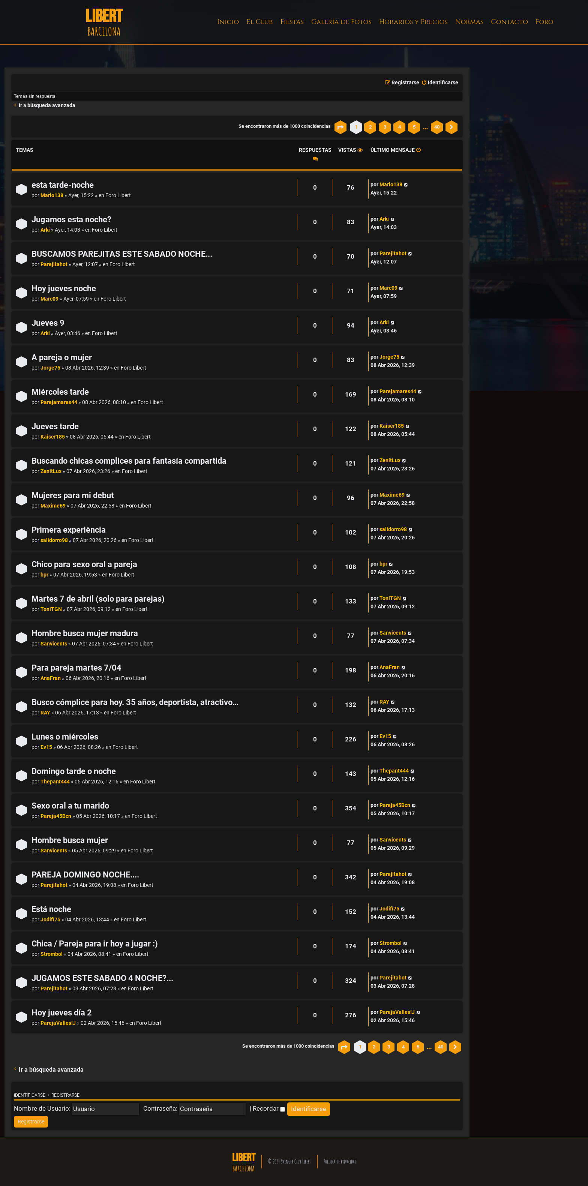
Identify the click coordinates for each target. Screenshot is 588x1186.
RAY (45, 713)
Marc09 (49, 299)
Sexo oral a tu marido (70, 805)
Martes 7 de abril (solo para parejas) (98, 598)
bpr (44, 575)
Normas (469, 22)
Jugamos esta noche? (71, 219)
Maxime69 (53, 506)
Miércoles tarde (60, 392)
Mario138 (51, 195)
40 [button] (437, 127)
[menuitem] (439, 83)
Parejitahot (54, 264)
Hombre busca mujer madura (85, 633)
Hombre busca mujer (70, 840)
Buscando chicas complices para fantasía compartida (129, 461)
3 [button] (385, 127)
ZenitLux (51, 471)
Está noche (51, 909)
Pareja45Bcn (55, 816)
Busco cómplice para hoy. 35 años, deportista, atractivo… (135, 702)
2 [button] (370, 127)
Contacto (509, 22)
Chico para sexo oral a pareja (84, 564)
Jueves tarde (55, 426)
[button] (340, 127)
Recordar (269, 1108)
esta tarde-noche (63, 185)
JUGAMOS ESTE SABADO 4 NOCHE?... (102, 978)
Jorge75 (50, 368)
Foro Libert (118, 195)
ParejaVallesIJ (58, 1023)
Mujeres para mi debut (73, 495)
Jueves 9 (48, 323)
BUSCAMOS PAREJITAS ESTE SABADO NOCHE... (122, 254)
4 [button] (399, 127)
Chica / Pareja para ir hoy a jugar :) (95, 943)
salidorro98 (54, 540)
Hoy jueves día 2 (62, 1012)
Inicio (228, 22)
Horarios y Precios (413, 22)
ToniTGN (51, 609)
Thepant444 (55, 782)
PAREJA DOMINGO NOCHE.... (85, 874)
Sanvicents (53, 644)
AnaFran (50, 678)
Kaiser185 (52, 437)
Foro (545, 22)
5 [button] (414, 127)
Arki (45, 230)
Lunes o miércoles (65, 736)
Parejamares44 (58, 402)
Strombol (51, 954)
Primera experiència (69, 530)
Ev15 (46, 747)
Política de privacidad (340, 1161)
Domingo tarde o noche (74, 771)
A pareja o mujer (62, 357)
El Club (259, 22)
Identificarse (29, 1095)
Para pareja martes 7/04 (77, 667)
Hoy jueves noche (64, 288)
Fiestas (292, 22)
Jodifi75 (50, 919)
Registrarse (65, 1095)
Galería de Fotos (341, 22)
